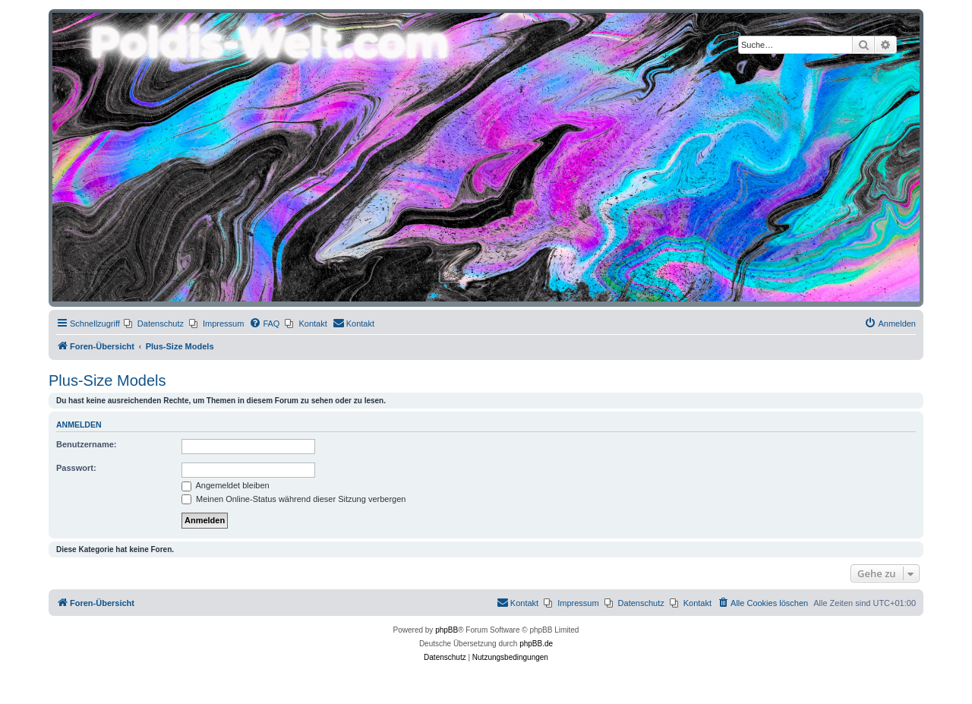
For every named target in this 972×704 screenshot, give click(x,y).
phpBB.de (536, 643)
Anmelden (79, 424)
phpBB (446, 630)
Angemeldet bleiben (225, 485)
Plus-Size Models (107, 380)
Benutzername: (86, 444)
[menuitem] (154, 323)
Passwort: (76, 467)
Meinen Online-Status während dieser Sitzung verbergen (293, 499)
